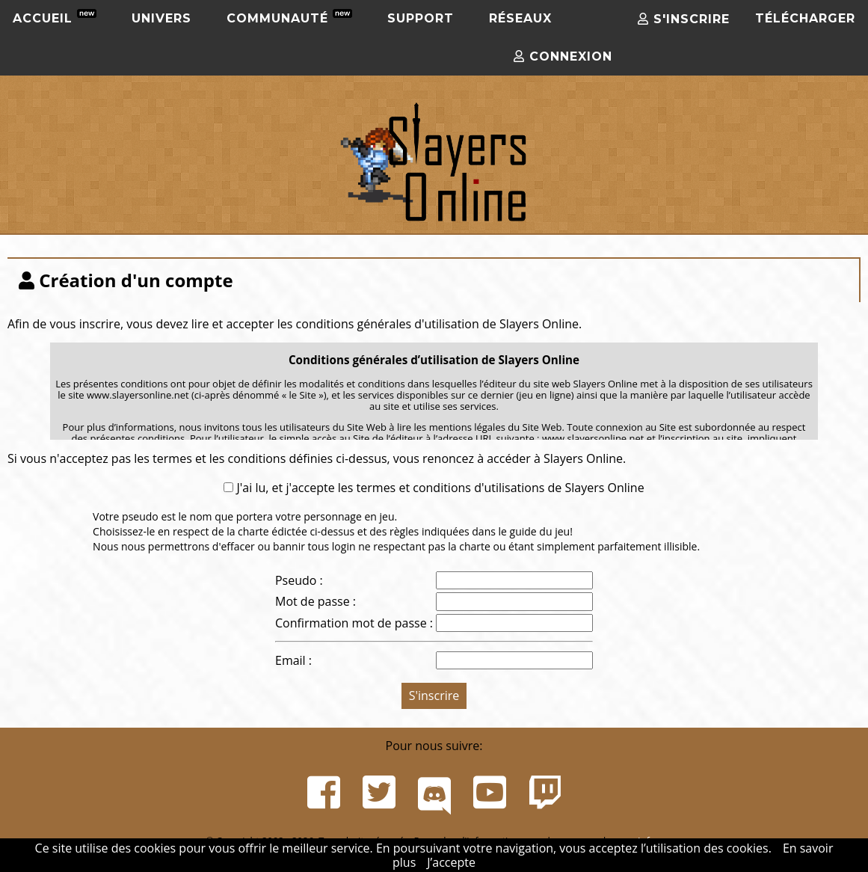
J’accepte (451, 862)
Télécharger (805, 18)
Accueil (54, 17)
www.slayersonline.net (593, 438)
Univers (161, 18)
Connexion (563, 56)
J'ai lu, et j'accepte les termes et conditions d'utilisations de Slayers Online (438, 487)
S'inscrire (684, 19)
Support (420, 18)
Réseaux (520, 18)
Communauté (289, 17)
